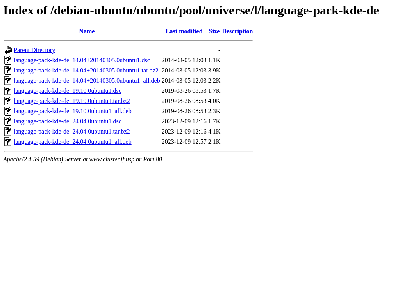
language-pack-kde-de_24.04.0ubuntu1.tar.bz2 (72, 131)
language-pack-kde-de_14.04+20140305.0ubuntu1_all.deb (87, 80)
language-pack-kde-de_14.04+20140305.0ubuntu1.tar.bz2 (86, 70)
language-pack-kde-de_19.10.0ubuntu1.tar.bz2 (72, 101)
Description (237, 31)
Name (87, 31)
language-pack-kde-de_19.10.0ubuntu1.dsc (67, 90)
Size (214, 31)
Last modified (184, 31)
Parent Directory (34, 50)
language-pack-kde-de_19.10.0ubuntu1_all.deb (73, 111)
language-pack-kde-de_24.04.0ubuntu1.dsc (67, 121)
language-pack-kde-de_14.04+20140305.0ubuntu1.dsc (82, 60)
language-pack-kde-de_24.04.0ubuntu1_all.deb (73, 141)
